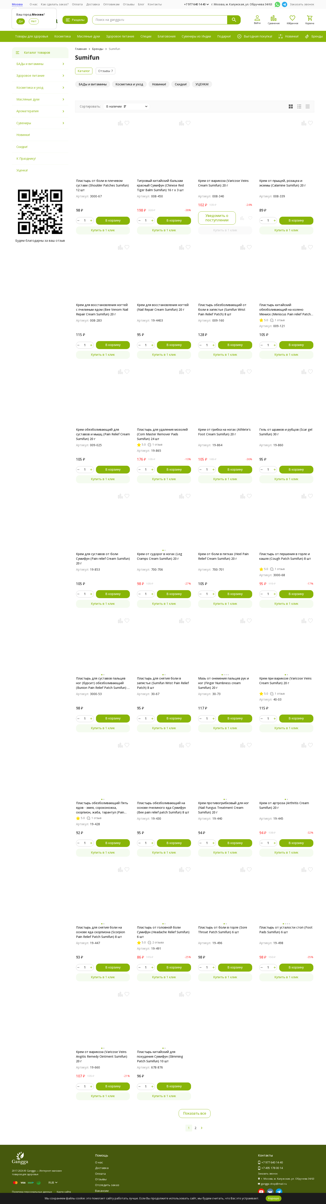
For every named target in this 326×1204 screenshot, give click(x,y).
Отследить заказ (107, 1185)
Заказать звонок (302, 4)
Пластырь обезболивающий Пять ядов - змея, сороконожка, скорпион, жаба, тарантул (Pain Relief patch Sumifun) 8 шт (102, 808)
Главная (81, 49)
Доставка (93, 4)
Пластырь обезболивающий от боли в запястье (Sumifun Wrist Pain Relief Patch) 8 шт (222, 309)
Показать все (194, 1113)
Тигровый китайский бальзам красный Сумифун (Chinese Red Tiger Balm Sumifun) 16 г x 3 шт (160, 185)
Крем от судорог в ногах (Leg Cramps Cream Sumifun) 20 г (159, 556)
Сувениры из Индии (196, 36)
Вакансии (102, 1191)
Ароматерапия (27, 111)
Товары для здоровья (31, 36)
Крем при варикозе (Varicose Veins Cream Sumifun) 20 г (285, 680)
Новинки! (23, 135)
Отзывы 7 (105, 71)
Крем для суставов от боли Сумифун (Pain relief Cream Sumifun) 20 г (103, 558)
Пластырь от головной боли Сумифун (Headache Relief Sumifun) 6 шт (163, 932)
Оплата (77, 4)
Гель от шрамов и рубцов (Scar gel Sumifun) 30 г (285, 431)
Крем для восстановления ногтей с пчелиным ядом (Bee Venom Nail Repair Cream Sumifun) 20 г (102, 309)
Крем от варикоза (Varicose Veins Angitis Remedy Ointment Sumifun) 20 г (101, 1056)
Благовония (167, 36)
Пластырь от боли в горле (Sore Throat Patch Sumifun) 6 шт (222, 929)
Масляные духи (88, 36)
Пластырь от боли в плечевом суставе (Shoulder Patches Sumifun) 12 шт (102, 185)
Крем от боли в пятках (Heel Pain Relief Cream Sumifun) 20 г (223, 556)
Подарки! (224, 36)
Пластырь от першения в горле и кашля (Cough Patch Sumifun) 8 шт (285, 556)
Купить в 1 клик (103, 230)
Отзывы (129, 4)
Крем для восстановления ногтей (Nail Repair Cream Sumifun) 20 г (163, 307)
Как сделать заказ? (54, 4)
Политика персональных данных (32, 1191)
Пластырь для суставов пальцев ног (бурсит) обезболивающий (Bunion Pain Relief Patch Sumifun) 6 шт (102, 683)
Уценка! (22, 170)
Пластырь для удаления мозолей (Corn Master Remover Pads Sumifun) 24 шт (162, 434)
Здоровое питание (120, 36)
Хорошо (273, 1198)
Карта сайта (64, 1191)
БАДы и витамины (29, 64)
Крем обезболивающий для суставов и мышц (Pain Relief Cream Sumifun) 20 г (103, 434)
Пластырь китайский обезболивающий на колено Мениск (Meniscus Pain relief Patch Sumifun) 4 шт (285, 309)
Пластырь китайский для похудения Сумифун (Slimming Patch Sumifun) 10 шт (160, 1056)
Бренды (97, 49)
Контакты (155, 4)
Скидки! (21, 147)
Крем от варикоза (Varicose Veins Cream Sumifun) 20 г (223, 183)
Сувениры (23, 123)
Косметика (62, 36)
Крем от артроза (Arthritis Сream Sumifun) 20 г (284, 805)
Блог (141, 4)
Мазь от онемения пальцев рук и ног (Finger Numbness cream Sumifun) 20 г (223, 683)
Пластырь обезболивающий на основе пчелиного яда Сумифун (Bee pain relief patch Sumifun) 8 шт (163, 807)
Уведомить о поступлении (216, 217)
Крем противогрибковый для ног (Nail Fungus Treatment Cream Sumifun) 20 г (223, 807)
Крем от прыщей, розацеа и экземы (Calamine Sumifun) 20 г (282, 183)
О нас (33, 4)
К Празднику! (26, 158)
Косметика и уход (29, 87)
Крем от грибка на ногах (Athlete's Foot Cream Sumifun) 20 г (224, 431)
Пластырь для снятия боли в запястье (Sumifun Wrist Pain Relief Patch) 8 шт (163, 683)
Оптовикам (111, 4)
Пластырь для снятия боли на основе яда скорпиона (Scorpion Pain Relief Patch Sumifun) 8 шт (100, 932)
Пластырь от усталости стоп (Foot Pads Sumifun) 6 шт (285, 929)
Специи (146, 36)
